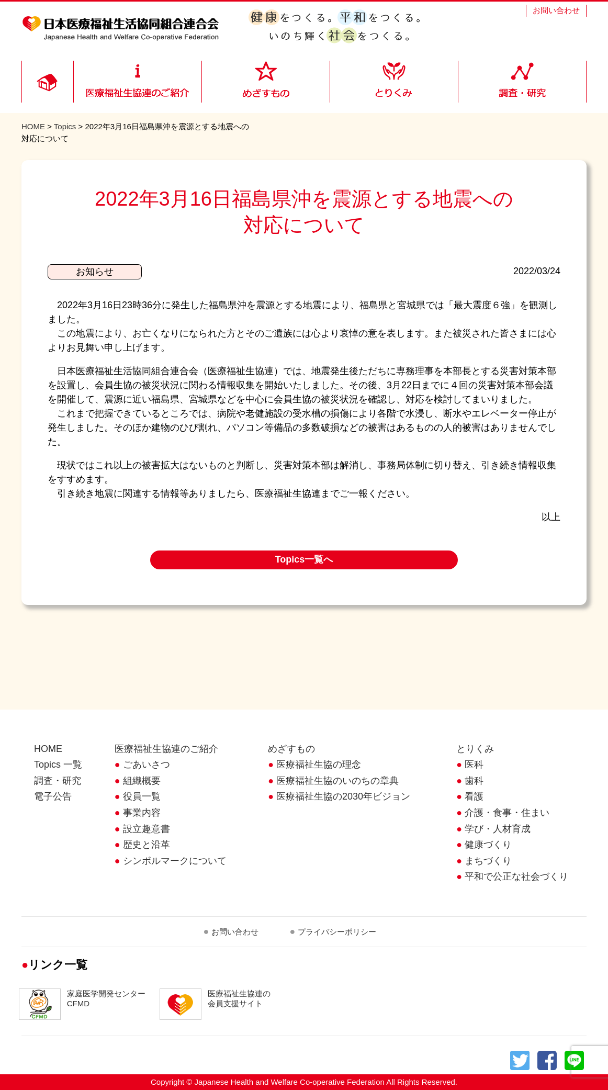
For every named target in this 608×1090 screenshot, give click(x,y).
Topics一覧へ (304, 559)
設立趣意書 (146, 829)
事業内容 (142, 812)
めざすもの (291, 749)
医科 (474, 764)
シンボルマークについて (175, 861)
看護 (474, 796)
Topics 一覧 (58, 764)
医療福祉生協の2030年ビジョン (343, 796)
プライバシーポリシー (337, 931)
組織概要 (142, 781)
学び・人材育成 (498, 829)
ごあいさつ (146, 764)
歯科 (474, 781)
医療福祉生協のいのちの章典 (337, 781)
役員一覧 (142, 796)
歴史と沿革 (146, 844)
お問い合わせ (556, 10)
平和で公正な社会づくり (516, 876)
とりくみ (475, 749)
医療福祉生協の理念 (318, 764)
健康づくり (488, 844)
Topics (65, 126)
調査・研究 (57, 781)
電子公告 (53, 796)
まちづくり (488, 861)
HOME (33, 126)
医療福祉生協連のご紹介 (166, 749)
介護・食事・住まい (507, 812)
